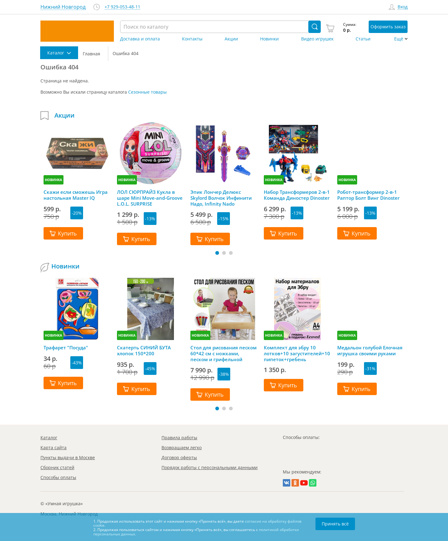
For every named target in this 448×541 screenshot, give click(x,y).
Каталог (48, 438)
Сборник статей (57, 467)
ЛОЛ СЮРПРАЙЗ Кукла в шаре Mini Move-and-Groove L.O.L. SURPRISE (150, 198)
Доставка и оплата (140, 38)
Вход (403, 7)
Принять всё (335, 524)
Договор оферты (179, 457)
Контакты (192, 38)
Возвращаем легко (181, 447)
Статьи (363, 38)
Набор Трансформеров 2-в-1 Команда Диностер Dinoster (297, 195)
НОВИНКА (53, 179)
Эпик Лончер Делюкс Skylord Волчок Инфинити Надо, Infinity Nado (221, 198)
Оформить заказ (388, 27)
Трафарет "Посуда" (66, 348)
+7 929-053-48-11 (122, 7)
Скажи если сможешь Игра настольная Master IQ (76, 195)
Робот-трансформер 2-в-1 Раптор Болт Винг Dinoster (368, 195)
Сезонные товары (147, 92)
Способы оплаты (58, 477)
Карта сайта (53, 447)
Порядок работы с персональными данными (209, 467)
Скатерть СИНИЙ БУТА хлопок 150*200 (144, 351)
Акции (231, 38)
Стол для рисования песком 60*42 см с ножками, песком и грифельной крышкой (223, 353)
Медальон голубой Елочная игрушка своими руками (370, 351)
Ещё (398, 38)
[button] (217, 253)
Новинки (269, 38)
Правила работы (179, 438)
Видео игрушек (317, 38)
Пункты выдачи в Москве (67, 457)
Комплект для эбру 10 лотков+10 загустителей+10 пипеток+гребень (297, 353)
